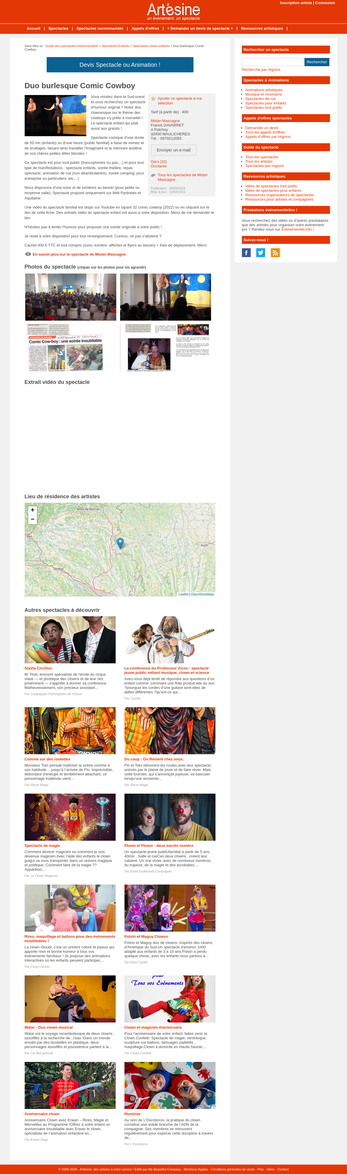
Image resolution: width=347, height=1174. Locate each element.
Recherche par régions (261, 69)
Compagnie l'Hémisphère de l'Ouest (56, 694)
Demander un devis (262, 128)
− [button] (32, 519)
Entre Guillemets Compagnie (151, 871)
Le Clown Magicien (44, 875)
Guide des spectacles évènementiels (71, 46)
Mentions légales (196, 1169)
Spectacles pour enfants (265, 103)
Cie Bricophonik (42, 1053)
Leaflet (183, 594)
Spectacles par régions (264, 166)
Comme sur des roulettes (47, 759)
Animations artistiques (264, 90)
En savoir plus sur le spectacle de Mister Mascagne (79, 254)
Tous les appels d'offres (265, 132)
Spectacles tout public (263, 107)
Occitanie (159, 166)
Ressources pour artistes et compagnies (279, 199)
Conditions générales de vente (233, 1169)
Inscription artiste (296, 3)
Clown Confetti (140, 1053)
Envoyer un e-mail (174, 150)
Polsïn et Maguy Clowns (146, 936)
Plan (260, 1169)
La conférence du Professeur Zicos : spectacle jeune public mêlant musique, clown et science (166, 670)
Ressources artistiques (262, 28)
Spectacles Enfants (115, 46)
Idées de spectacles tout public (271, 186)
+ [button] (32, 510)
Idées (270, 1169)
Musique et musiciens (263, 94)
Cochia (135, 698)
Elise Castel (138, 962)
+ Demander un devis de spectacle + (200, 28)
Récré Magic (40, 785)
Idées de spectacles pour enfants (273, 190)
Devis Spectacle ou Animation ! (120, 64)
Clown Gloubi (40, 966)
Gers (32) (159, 161)
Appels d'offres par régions (268, 136)
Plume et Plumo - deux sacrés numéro (159, 845)
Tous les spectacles (262, 157)
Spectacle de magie (42, 845)
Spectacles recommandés (99, 28)
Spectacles (58, 28)
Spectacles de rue (260, 98)
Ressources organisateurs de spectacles (279, 195)
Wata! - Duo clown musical (49, 1027)
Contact (283, 1169)
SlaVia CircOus (38, 668)
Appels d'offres (145, 28)
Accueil (33, 28)
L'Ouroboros (139, 1144)
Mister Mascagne (165, 121)
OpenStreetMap (202, 594)
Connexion (325, 3)
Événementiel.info (297, 229)
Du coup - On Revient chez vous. (154, 759)
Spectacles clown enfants (151, 46)
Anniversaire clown (42, 1114)
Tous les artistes (259, 161)
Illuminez (132, 1114)
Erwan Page (39, 1139)
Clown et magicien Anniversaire (153, 1027)
